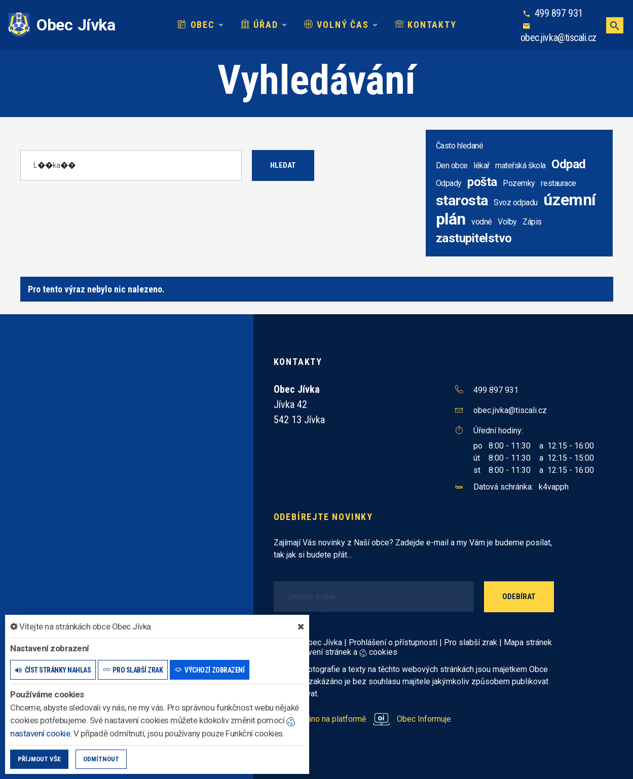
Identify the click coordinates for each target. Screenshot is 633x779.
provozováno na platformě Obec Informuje (363, 719)
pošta (482, 182)
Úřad (259, 24)
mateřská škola (520, 165)
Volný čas (336, 24)
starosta (462, 200)
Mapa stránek (528, 642)
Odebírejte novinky (323, 516)
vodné (481, 222)
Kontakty (426, 24)
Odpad (568, 164)
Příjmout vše (39, 759)
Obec (196, 24)
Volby (507, 222)
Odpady (449, 183)
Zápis (532, 222)
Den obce (452, 165)
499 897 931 (559, 13)
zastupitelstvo (474, 238)
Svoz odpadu (516, 202)
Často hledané (459, 146)
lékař (481, 165)
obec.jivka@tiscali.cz (558, 37)
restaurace (558, 183)
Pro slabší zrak (470, 642)
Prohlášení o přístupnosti (393, 642)
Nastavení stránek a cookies (337, 652)
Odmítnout (101, 759)
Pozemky (519, 183)
